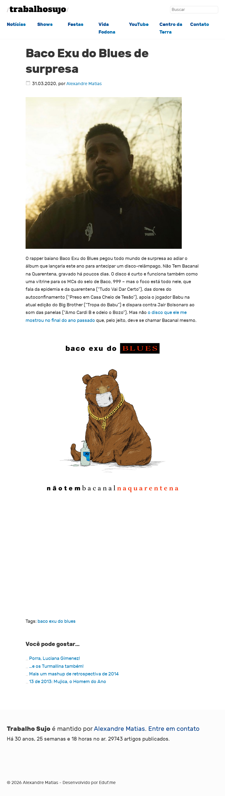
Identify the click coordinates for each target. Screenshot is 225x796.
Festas (76, 24)
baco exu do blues (57, 621)
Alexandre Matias (84, 83)
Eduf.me (107, 782)
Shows (45, 24)
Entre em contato (173, 728)
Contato (199, 24)
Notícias (16, 24)
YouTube (139, 24)
